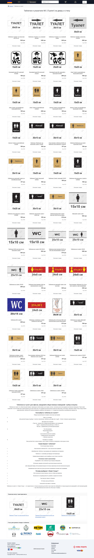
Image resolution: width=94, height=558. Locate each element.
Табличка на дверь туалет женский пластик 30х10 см (16, 356)
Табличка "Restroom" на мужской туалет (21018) (36, 143)
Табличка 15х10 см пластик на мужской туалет (16, 249)
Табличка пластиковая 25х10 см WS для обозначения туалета (57, 249)
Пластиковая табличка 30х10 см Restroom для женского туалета (57, 143)
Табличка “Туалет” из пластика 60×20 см (16, 37)
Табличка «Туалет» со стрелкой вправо (36, 37)
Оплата (53, 548)
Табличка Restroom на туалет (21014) (57, 356)
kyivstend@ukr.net (11, 546)
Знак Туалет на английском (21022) (37, 108)
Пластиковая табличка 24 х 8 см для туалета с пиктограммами (77, 285)
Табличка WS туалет (16, 320)
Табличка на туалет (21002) (57, 390)
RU (84, 2)
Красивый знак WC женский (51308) (16, 73)
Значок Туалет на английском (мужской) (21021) (57, 108)
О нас (52, 551)
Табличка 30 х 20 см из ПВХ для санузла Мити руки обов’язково (57, 320)
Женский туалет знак (77, 213)
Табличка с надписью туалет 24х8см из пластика (36, 320)
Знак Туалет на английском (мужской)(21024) (78, 73)
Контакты (53, 545)
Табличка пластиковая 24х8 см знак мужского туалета (37, 285)
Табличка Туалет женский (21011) (57, 178)
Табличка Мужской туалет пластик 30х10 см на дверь (57, 214)
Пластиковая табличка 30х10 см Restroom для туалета (36, 356)
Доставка (53, 550)
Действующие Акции (39, 548)
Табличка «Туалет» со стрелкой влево (57, 37)
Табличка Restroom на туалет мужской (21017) (78, 143)
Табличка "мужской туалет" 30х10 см (36, 214)
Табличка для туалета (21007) (78, 355)
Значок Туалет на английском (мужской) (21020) (78, 108)
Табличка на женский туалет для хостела (57, 285)
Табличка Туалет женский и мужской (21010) (16, 391)
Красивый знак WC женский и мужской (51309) (57, 73)
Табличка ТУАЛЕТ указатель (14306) (77, 37)
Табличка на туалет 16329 (78, 249)
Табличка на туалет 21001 (37, 390)
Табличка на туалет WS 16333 (37, 249)
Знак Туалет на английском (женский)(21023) (16, 108)
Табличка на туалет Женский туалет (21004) (77, 320)
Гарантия (53, 546)
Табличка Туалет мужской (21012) (37, 179)
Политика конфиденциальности (58, 553)
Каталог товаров (11, 543)
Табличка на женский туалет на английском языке (16, 179)
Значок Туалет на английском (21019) (16, 143)
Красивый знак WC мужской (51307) (36, 73)
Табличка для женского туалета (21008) (16, 214)
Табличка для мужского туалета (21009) (77, 179)
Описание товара (16, 45)
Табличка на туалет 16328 (16, 284)
